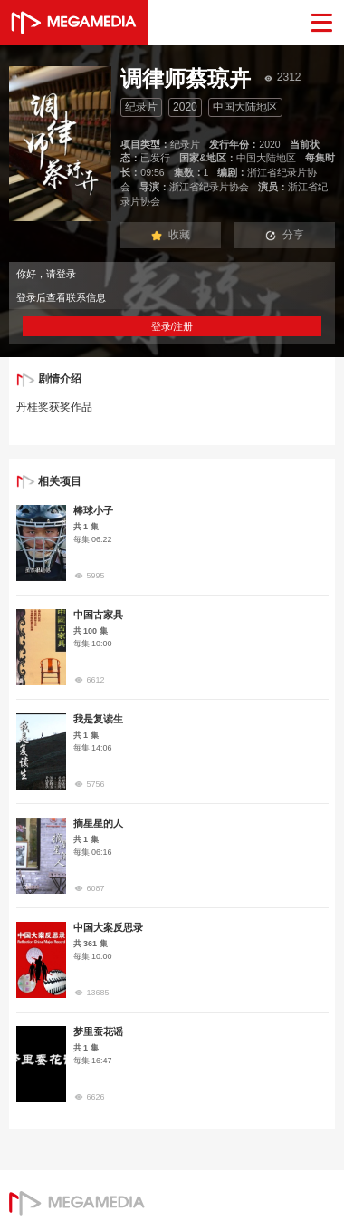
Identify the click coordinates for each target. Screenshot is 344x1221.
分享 (285, 234)
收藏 (171, 234)
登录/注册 (172, 326)
